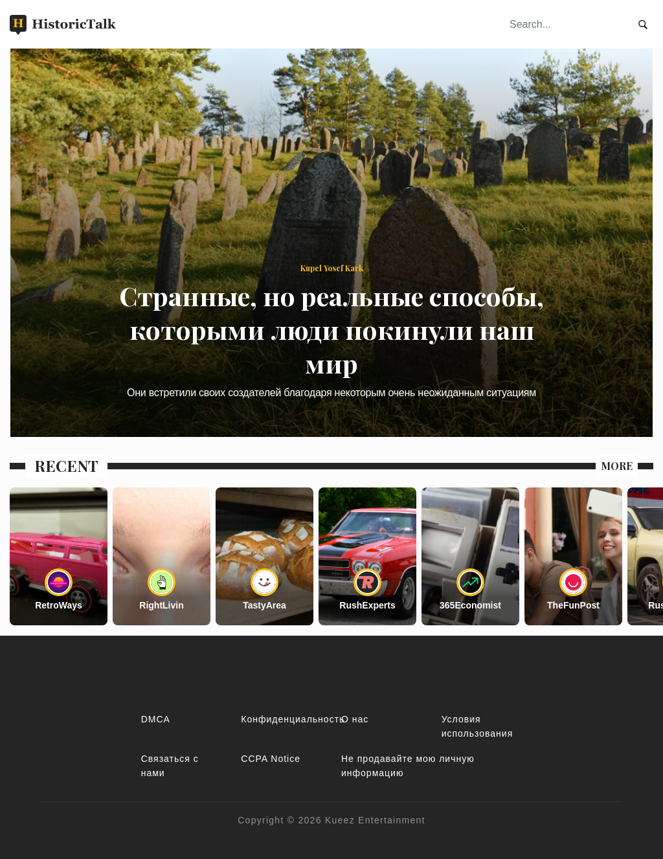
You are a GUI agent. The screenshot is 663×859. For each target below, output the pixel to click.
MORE (617, 466)
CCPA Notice (270, 758)
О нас (354, 719)
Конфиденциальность (292, 719)
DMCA (155, 719)
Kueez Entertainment (375, 820)
